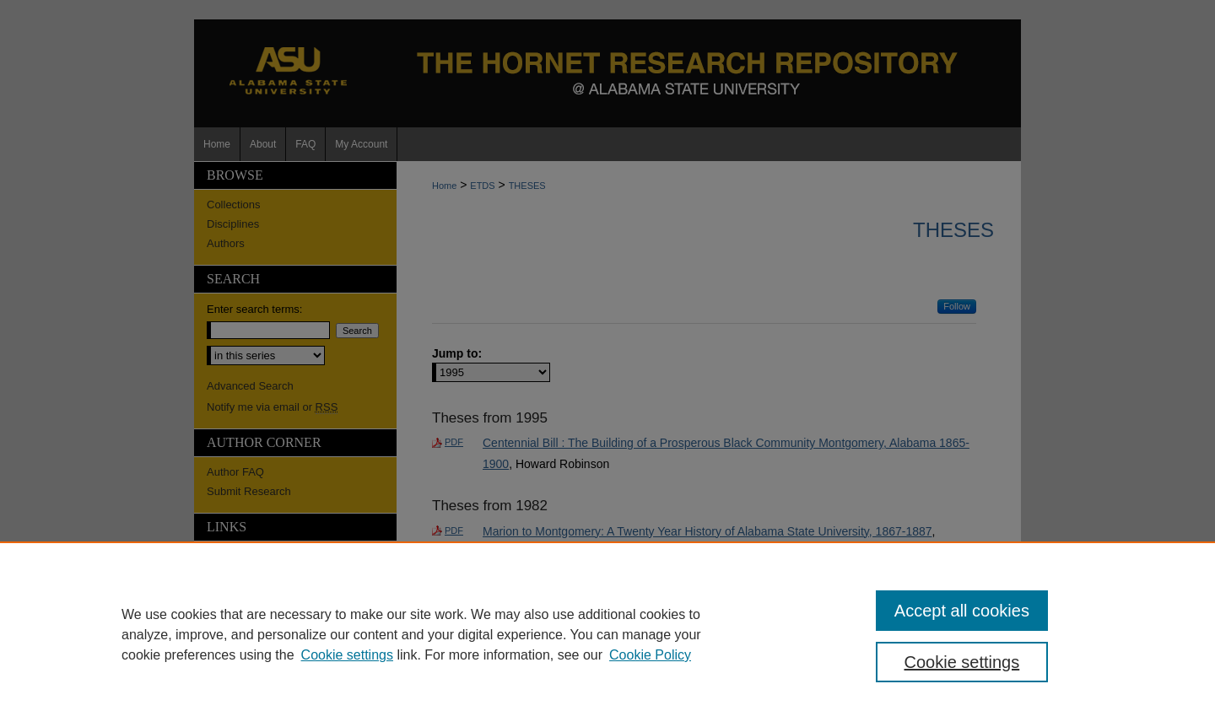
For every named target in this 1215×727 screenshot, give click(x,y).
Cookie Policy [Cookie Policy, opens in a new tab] (650, 655)
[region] (607, 634)
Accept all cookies (961, 610)
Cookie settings (347, 655)
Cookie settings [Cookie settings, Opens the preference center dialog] (962, 662)
